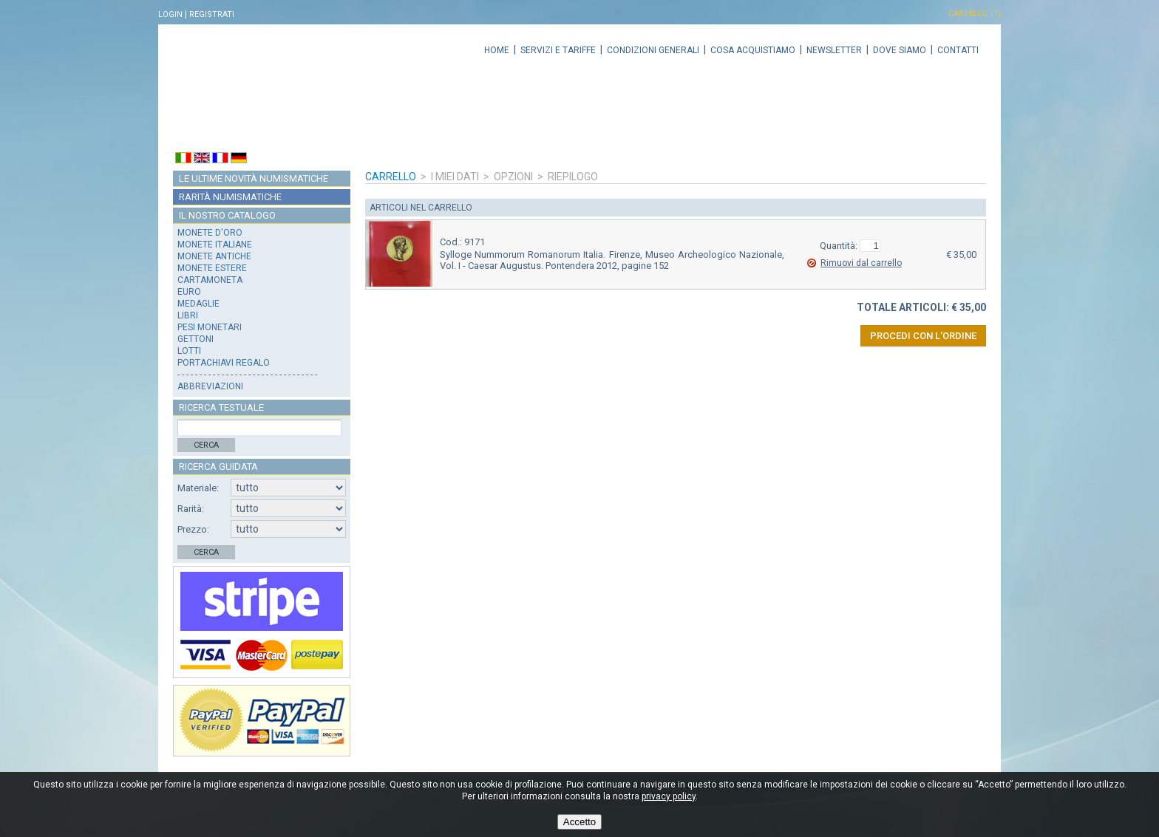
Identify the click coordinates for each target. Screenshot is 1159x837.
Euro (189, 292)
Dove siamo (899, 50)
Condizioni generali (653, 50)
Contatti (958, 50)
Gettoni (195, 339)
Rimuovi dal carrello (861, 263)
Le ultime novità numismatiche (253, 178)
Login (170, 14)
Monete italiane (214, 244)
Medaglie (198, 303)
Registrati (211, 14)
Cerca (206, 445)
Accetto (579, 821)
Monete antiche (214, 256)
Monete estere (212, 268)
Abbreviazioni (210, 386)
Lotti (189, 351)
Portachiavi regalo (223, 363)
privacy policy (669, 796)
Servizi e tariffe (558, 50)
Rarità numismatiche (230, 196)
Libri (187, 315)
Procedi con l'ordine (923, 335)
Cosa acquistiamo (752, 50)
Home (496, 50)
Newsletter (834, 50)
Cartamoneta (209, 280)
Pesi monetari (209, 327)
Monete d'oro (209, 233)
